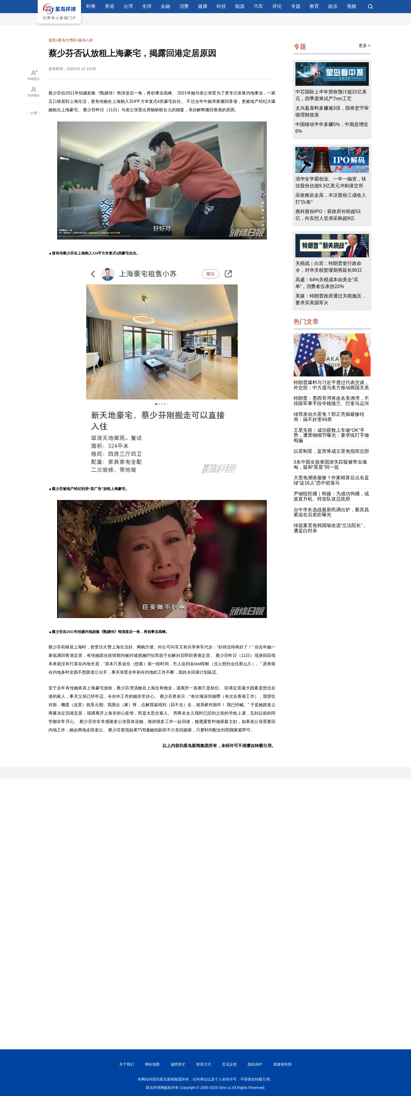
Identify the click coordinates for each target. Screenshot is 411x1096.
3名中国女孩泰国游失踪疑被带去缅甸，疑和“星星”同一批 (330, 464)
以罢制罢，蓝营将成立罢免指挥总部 (331, 451)
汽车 (258, 6)
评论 (277, 6)
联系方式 (203, 1064)
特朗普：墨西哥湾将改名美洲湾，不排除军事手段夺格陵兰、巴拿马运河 (331, 401)
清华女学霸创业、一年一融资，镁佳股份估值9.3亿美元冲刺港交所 (330, 182)
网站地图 (152, 1064)
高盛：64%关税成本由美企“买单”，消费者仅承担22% (326, 283)
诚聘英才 (178, 1064)
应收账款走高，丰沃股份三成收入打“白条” (330, 199)
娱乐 (333, 6)
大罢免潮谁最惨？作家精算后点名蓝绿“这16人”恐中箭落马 (331, 480)
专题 (295, 6)
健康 (202, 6)
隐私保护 (255, 1064)
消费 (184, 6)
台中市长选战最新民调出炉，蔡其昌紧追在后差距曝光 (331, 512)
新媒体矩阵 (282, 1064)
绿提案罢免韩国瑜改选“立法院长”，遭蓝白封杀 (330, 528)
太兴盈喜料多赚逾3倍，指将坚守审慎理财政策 (332, 111)
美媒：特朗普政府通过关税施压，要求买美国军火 (330, 299)
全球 (147, 6)
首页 (52, 40)
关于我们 (126, 1064)
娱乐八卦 (85, 40)
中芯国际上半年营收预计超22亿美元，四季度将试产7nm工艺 (331, 95)
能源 (240, 6)
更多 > (365, 45)
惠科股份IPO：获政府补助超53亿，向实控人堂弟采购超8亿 (328, 215)
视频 (351, 6)
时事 (91, 6)
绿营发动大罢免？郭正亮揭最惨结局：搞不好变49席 (329, 417)
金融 (165, 6)
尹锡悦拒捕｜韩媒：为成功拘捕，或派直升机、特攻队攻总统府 (331, 496)
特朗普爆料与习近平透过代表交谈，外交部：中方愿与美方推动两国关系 (331, 385)
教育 (314, 6)
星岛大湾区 (67, 40)
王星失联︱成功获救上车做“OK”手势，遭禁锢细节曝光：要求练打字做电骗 (331, 435)
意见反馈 (229, 1064)
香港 (109, 6)
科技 (221, 6)
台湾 (128, 6)
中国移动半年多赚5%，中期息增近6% (331, 128)
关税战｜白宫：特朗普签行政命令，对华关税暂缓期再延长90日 (328, 267)
